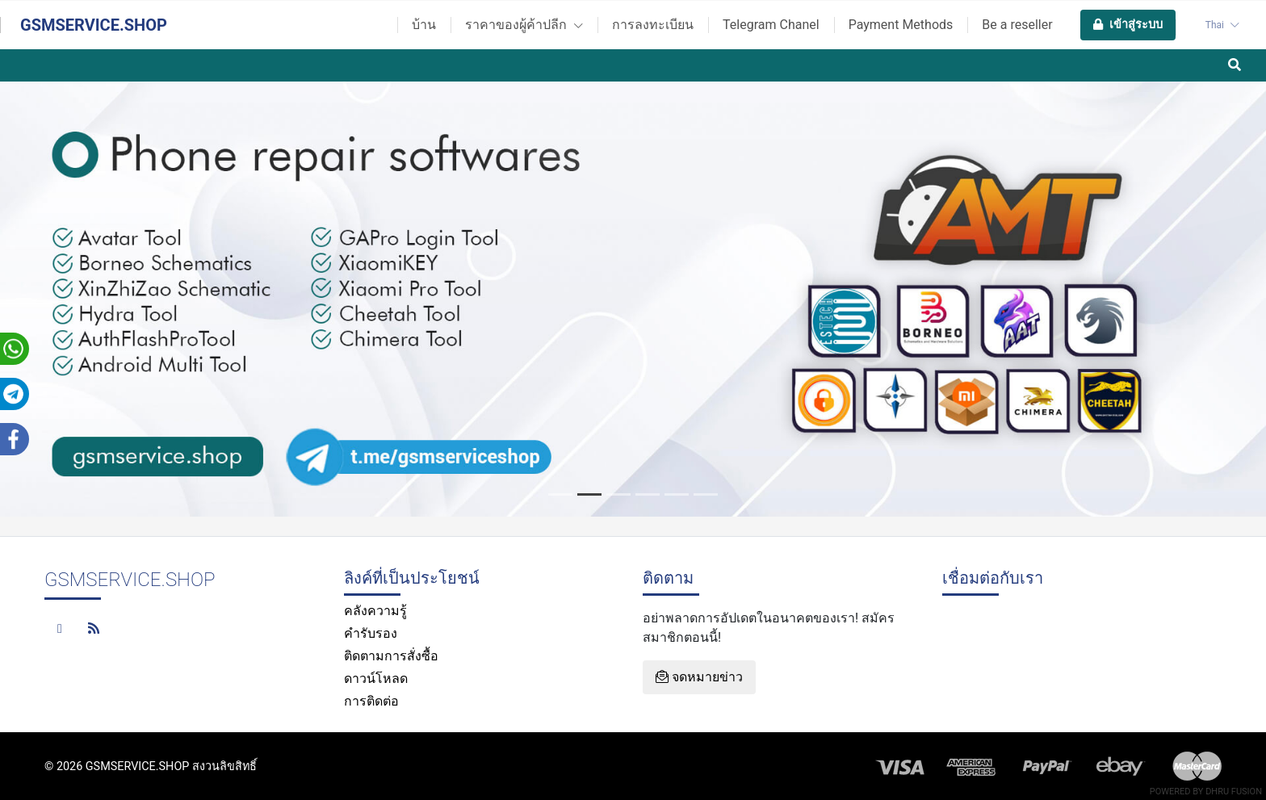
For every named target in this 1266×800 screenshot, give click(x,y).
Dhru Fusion (1233, 791)
